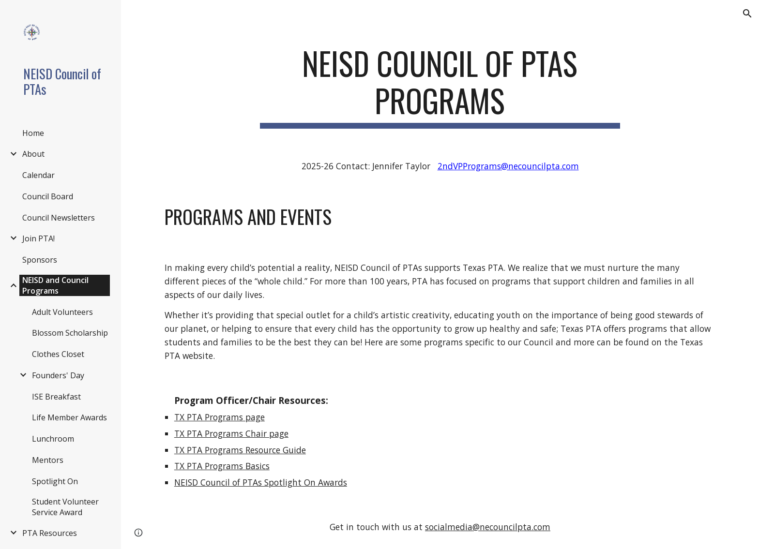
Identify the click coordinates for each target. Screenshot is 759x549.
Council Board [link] (47, 196)
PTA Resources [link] (49, 533)
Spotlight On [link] (55, 481)
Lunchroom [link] (53, 438)
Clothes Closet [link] (58, 354)
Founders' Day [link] (58, 375)
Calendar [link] (38, 175)
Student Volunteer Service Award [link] (65, 507)
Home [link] (33, 133)
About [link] (33, 153)
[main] (440, 87)
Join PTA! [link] (38, 238)
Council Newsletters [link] (58, 217)
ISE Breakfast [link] (56, 396)
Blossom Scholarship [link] (70, 332)
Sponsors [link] (39, 259)
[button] (747, 13)
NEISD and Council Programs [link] (55, 285)
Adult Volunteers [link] (62, 312)
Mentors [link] (47, 460)
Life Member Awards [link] (69, 417)
